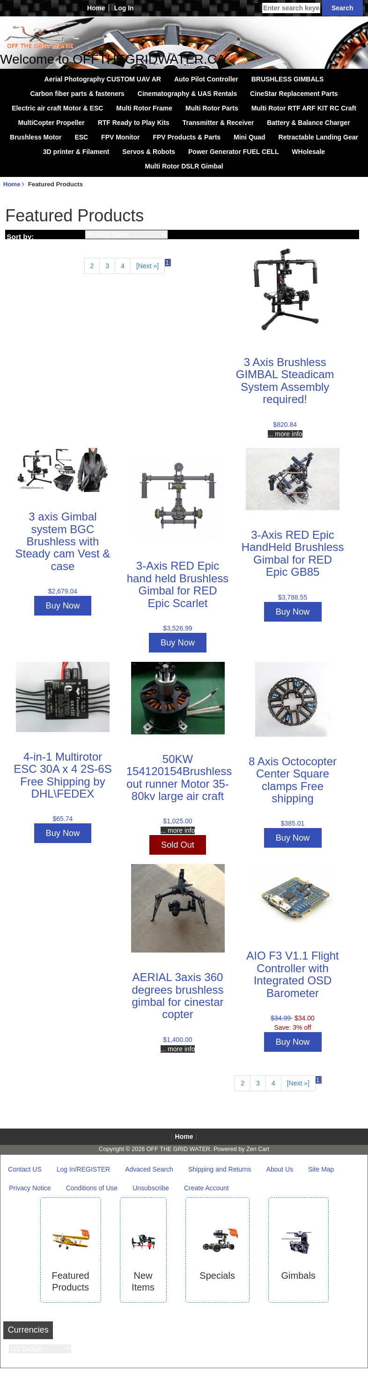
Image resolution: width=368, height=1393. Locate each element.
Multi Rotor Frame (144, 108)
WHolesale (308, 151)
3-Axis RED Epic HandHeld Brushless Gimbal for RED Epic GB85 (293, 553)
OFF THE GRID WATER (178, 1149)
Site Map (321, 1169)
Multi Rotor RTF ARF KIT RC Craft (303, 108)
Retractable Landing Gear (318, 137)
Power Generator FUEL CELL (233, 151)
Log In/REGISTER (83, 1169)
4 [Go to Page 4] (123, 266)
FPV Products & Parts (187, 137)
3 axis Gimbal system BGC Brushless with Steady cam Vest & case (62, 541)
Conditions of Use (92, 1188)
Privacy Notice (30, 1188)
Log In (124, 8)
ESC (81, 137)
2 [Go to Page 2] (92, 266)
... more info (285, 434)
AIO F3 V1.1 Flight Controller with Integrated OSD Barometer (292, 974)
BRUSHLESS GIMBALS (287, 79)
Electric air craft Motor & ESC (57, 108)
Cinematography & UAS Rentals (187, 93)
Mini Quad (249, 137)
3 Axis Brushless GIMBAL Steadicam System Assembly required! (285, 380)
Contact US (25, 1169)
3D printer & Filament (76, 151)
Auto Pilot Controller (206, 79)
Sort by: (20, 237)
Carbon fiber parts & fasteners (77, 93)
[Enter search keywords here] (291, 8)
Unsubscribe (150, 1188)
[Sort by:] (126, 234)
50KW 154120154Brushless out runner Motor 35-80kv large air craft (179, 777)
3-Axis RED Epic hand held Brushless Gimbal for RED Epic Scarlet (177, 584)
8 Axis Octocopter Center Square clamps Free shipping (293, 780)
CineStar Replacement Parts (294, 93)
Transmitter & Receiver (218, 122)
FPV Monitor (120, 137)
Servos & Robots (148, 151)
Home (96, 8)
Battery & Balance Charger (308, 122)
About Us (280, 1169)
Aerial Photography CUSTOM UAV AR (102, 79)
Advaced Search (149, 1169)
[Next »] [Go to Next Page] (147, 266)
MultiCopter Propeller (51, 122)
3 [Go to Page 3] (107, 266)
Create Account (206, 1188)
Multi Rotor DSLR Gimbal (184, 166)
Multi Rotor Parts (211, 108)
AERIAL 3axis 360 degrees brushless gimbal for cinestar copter (177, 995)
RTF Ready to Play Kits (133, 122)
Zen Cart (257, 1149)
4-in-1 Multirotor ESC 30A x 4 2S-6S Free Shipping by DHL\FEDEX (62, 775)
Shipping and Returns (219, 1169)
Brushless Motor (35, 137)
